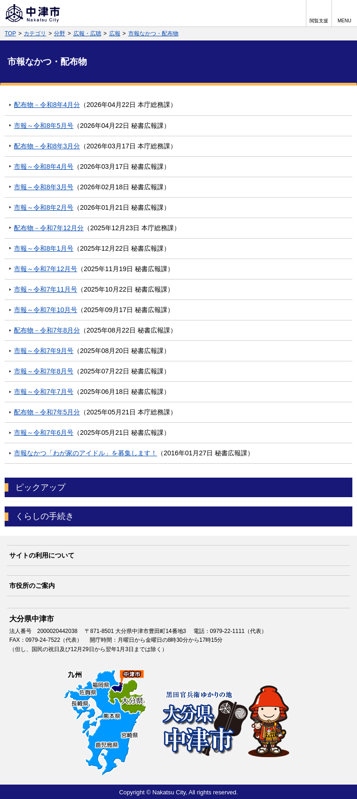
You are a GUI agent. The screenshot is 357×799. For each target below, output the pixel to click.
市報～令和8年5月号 (43, 125)
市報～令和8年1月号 (43, 248)
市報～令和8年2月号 (43, 207)
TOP (10, 33)
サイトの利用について (41, 555)
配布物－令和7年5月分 (47, 412)
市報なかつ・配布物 (153, 33)
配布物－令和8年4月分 (47, 104)
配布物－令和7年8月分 (47, 330)
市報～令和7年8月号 (43, 371)
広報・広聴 (87, 33)
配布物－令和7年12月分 (49, 228)
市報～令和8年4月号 (43, 166)
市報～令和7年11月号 (45, 289)
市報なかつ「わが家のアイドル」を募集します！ (85, 453)
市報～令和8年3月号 (43, 187)
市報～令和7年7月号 (43, 391)
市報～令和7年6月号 (43, 432)
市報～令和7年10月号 (45, 309)
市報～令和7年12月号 (45, 269)
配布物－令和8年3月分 (47, 146)
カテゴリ (35, 33)
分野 (59, 33)
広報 (114, 33)
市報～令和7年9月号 (43, 350)
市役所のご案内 (32, 585)
